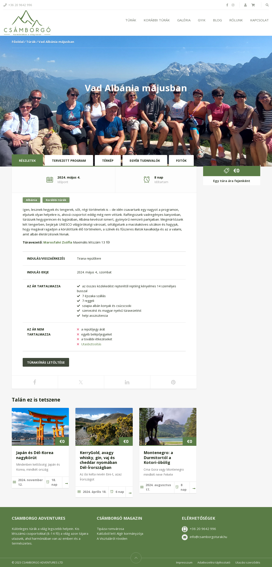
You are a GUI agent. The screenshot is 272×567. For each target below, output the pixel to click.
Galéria (183, 20)
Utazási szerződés (247, 562)
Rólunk (236, 20)
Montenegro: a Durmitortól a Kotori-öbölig (158, 457)
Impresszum (184, 562)
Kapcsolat (259, 20)
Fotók (181, 160)
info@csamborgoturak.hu (208, 537)
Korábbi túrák (157, 20)
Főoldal (18, 41)
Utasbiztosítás (91, 344)
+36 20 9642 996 (203, 528)
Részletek (27, 160)
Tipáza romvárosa (110, 528)
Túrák (130, 20)
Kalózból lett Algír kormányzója (120, 533)
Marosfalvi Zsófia (58, 242)
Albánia (31, 200)
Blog (217, 20)
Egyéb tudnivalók (145, 160)
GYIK (202, 20)
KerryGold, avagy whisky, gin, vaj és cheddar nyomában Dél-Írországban (98, 460)
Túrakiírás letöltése (46, 362)
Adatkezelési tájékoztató (213, 562)
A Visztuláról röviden (112, 538)
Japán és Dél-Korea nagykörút (34, 455)
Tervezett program (69, 160)
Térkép (108, 160)
